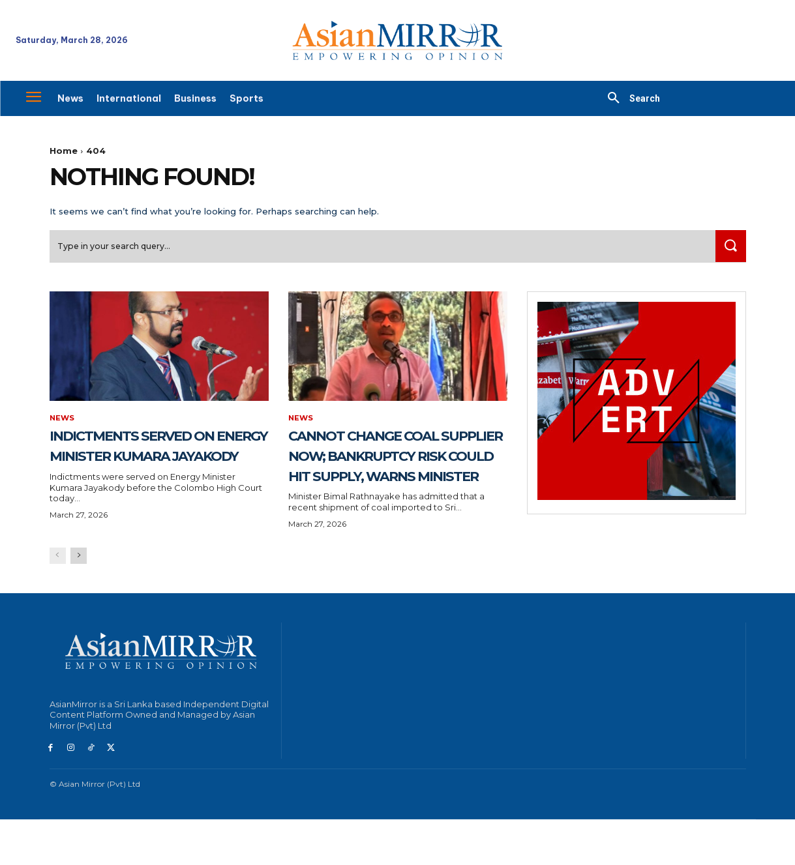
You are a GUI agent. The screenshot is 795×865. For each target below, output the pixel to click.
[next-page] (78, 601)
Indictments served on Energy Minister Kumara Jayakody (146, 460)
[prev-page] (58, 601)
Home (64, 150)
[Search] (728, 251)
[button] (629, 98)
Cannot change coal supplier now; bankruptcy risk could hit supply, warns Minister (390, 480)
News (63, 423)
